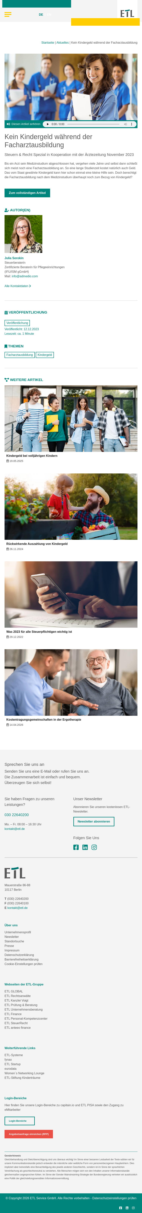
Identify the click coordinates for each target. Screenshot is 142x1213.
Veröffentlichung (17, 323)
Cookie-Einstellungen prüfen (24, 964)
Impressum (12, 950)
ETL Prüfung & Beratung (21, 1005)
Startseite (47, 42)
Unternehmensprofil (18, 932)
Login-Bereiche (17, 1120)
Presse (9, 945)
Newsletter (12, 936)
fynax (8, 1059)
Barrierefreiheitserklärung (22, 959)
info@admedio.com (25, 276)
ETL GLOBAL (14, 991)
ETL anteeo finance (18, 1027)
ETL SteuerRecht (16, 1023)
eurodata (10, 1068)
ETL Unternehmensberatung (24, 1009)
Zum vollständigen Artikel (27, 192)
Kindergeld (45, 354)
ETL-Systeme (14, 1055)
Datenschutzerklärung (19, 955)
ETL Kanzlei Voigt (16, 1000)
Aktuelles (63, 42)
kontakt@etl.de (15, 828)
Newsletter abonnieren (94, 821)
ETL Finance (13, 1014)
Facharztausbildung (19, 354)
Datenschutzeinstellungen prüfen (114, 1198)
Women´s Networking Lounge (24, 1073)
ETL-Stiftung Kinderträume (22, 1077)
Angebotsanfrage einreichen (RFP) (29, 1134)
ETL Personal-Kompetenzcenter (26, 1018)
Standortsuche (14, 941)
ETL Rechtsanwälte (18, 996)
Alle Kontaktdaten (18, 286)
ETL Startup (13, 1064)
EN (49, 14)
